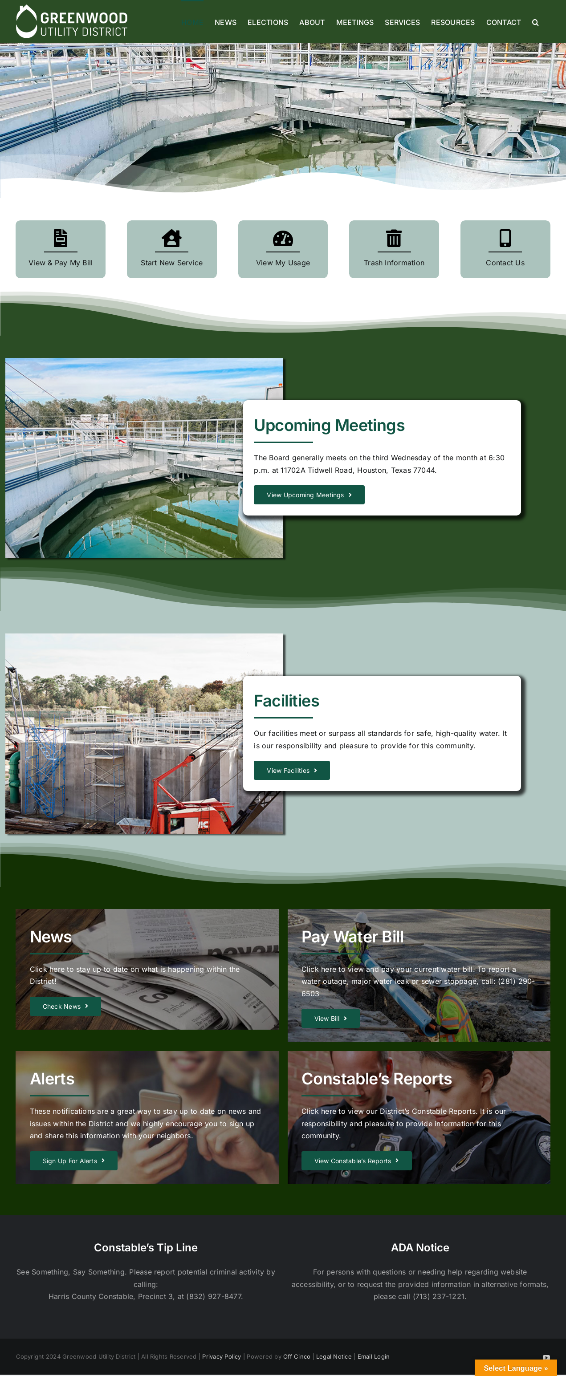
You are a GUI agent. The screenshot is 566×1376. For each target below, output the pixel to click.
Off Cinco (296, 1356)
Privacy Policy (221, 1356)
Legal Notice (334, 1356)
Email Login (374, 1356)
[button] (535, 21)
